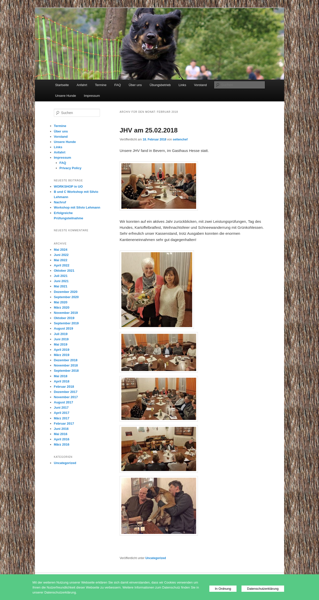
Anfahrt (82, 85)
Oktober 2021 (64, 270)
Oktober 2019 (64, 318)
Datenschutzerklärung (262, 589)
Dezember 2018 (66, 360)
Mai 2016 (60, 434)
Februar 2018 (64, 386)
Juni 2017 (61, 407)
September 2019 (66, 323)
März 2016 (61, 444)
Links (182, 85)
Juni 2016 (61, 429)
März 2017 (61, 418)
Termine (100, 85)
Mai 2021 (60, 286)
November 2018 (66, 365)
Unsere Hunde (65, 96)
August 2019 (63, 328)
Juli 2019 (61, 334)
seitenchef (180, 139)
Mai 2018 (60, 376)
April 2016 (61, 439)
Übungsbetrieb (160, 85)
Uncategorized (155, 558)
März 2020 (61, 307)
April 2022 (61, 265)
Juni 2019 (61, 339)
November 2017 (66, 397)
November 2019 (66, 313)
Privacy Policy (70, 168)
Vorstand (200, 85)
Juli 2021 (61, 276)
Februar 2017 (64, 423)
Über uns (135, 85)
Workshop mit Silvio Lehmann (77, 207)
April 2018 (61, 381)
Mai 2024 (60, 249)
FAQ (117, 85)
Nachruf (60, 202)
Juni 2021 (61, 281)
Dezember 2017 (66, 392)
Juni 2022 (61, 255)
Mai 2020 (60, 302)
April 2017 (61, 413)
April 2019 (61, 350)
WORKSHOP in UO (68, 186)
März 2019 (61, 355)
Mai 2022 (60, 260)
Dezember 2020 (66, 292)
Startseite (62, 85)
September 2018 (66, 370)
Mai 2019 (60, 344)
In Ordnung (223, 589)
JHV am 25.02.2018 (149, 130)
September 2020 (66, 297)
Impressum (92, 96)
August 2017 (63, 402)
